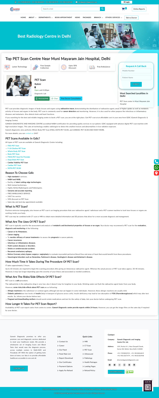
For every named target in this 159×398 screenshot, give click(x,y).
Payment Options (66, 366)
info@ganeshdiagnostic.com (87, 2)
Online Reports (139, 9)
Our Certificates (65, 362)
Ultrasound (88, 354)
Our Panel (63, 350)
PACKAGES (87, 17)
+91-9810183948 (65, 2)
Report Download (66, 358)
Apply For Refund (66, 370)
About (31, 17)
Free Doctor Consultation (71, 98)
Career (61, 346)
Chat (55, 98)
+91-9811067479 (52, 2)
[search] (102, 9)
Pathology (88, 358)
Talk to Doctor (131, 18)
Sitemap (98, 389)
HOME (23, 17)
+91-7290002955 (24, 2)
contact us (29, 133)
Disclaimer (89, 389)
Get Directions (116, 371)
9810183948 (42, 98)
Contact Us (19, 368)
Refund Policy (89, 370)
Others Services (112, 17)
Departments (45, 17)
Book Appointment (63, 17)
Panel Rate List (65, 354)
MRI (86, 341)
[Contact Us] (156, 162)
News (77, 17)
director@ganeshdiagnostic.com (128, 360)
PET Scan (88, 350)
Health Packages (90, 362)
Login (127, 2)
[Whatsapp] (156, 168)
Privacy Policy (64, 389)
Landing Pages (90, 366)
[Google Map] (156, 174)
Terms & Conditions (50, 389)
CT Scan (87, 346)
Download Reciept (109, 389)
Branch (97, 17)
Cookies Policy (78, 389)
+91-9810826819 (38, 2)
